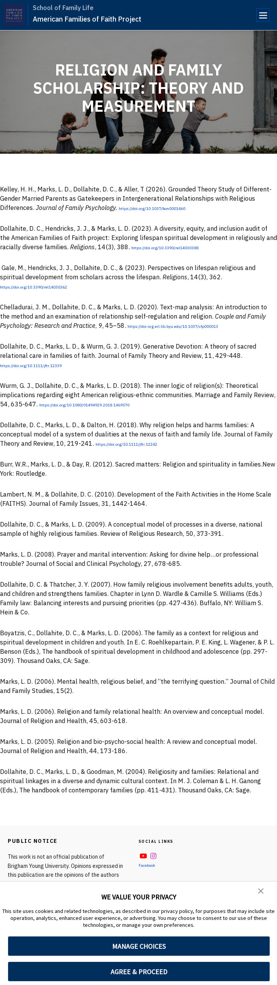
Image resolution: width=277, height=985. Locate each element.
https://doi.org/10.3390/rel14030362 (54, 286)
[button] (261, 893)
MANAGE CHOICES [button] (139, 946)
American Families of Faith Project (87, 19)
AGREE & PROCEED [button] (139, 971)
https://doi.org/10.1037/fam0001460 (173, 207)
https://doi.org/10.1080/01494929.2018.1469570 (112, 404)
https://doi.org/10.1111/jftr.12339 (49, 365)
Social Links (161, 840)
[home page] (14, 14)
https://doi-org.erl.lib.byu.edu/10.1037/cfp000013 (200, 325)
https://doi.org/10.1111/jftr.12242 (145, 443)
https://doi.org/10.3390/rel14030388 (185, 247)
